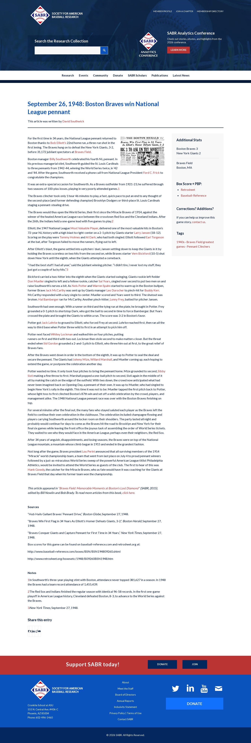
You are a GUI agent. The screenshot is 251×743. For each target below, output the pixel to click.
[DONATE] (194, 704)
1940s (180, 242)
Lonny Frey (117, 299)
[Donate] (162, 664)
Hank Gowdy (36, 469)
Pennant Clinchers (198, 246)
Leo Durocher (115, 290)
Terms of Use (134, 713)
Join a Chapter (184, 11)
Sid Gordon (50, 343)
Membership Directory (210, 11)
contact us (198, 222)
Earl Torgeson (155, 237)
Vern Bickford (141, 253)
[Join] (194, 664)
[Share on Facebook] (28, 631)
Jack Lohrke (49, 322)
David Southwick (73, 121)
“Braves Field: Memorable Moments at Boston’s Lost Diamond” (99, 488)
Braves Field (83, 152)
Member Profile (162, 11)
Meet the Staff (125, 688)
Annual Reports (125, 700)
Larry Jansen (142, 232)
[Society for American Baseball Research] (56, 15)
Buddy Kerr (151, 290)
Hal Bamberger (48, 299)
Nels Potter (79, 285)
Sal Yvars (104, 281)
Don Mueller (36, 281)
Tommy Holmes (70, 237)
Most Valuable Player (84, 228)
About (125, 682)
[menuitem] (162, 11)
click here (128, 492)
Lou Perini (88, 451)
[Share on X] (30, 631)
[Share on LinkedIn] (33, 631)
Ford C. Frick (151, 172)
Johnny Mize (81, 359)
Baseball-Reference (193, 195)
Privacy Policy (117, 713)
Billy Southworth (60, 159)
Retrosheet (188, 189)
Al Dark (91, 237)
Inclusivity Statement (125, 706)
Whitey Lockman (62, 334)
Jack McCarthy (56, 290)
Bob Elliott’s (58, 142)
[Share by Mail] (39, 631)
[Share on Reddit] (36, 631)
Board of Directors (125, 694)
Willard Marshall (101, 359)
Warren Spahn (102, 285)
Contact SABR (125, 719)
